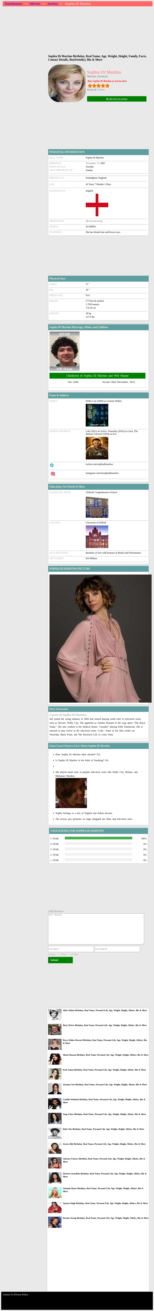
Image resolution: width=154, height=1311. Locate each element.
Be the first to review (116, 98)
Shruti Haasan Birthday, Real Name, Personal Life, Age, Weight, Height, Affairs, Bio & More (105, 1055)
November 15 (92, 163)
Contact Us (8, 1294)
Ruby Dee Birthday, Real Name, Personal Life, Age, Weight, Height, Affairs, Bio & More (103, 1129)
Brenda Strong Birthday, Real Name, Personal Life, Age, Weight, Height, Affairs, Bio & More (106, 1218)
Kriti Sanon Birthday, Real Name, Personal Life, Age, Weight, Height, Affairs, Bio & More (104, 1070)
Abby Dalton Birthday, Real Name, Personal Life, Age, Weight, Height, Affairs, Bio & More (105, 1010)
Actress (52, 4)
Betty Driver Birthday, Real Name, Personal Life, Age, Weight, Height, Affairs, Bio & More (105, 1025)
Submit (54, 960)
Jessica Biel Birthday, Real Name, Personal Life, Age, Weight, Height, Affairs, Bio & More (104, 1144)
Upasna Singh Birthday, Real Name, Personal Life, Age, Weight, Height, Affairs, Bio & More (105, 1203)
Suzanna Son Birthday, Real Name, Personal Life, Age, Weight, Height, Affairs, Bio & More (105, 1084)
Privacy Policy (21, 1294)
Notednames (13, 4)
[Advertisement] (78, 29)
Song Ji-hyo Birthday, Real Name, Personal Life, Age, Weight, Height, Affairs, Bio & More (104, 1114)
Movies (35, 4)
